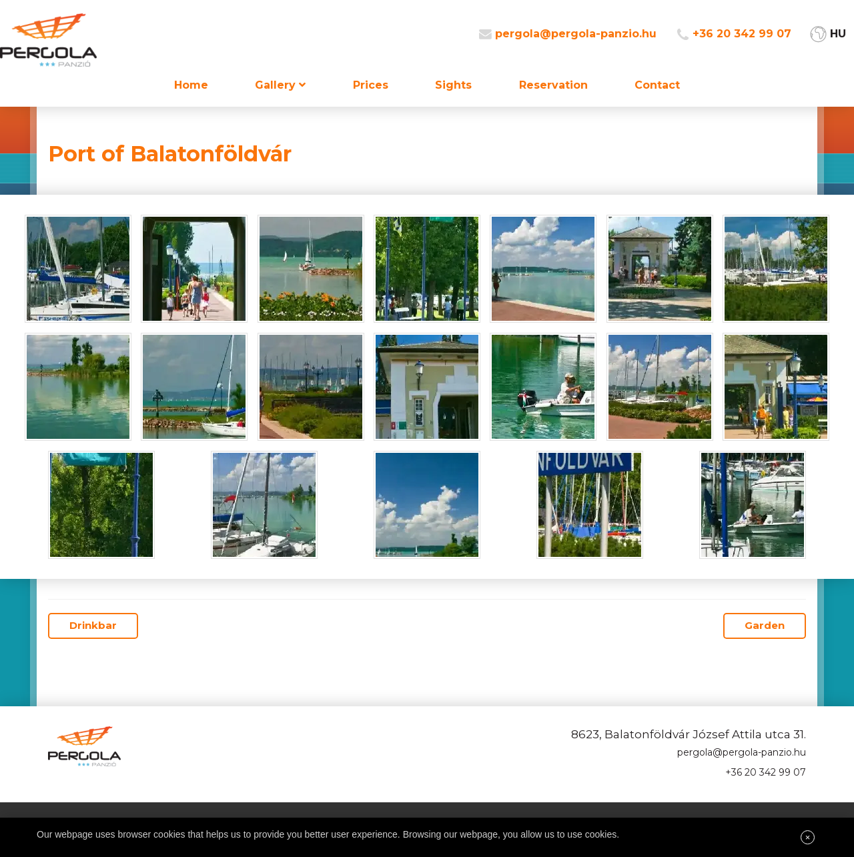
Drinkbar (93, 625)
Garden (765, 625)
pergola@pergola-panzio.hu (576, 33)
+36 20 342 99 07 (742, 33)
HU (838, 33)
